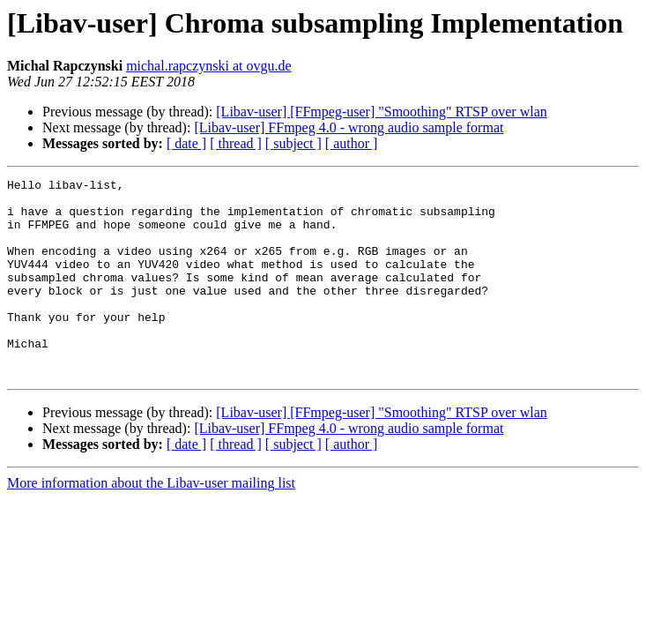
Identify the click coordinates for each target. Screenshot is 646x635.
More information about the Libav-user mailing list (151, 522)
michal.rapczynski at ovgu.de (209, 65)
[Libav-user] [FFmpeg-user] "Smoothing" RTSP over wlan (381, 111)
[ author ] (351, 143)
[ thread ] (236, 143)
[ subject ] (293, 143)
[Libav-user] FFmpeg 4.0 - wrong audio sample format (348, 127)
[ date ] (186, 143)
